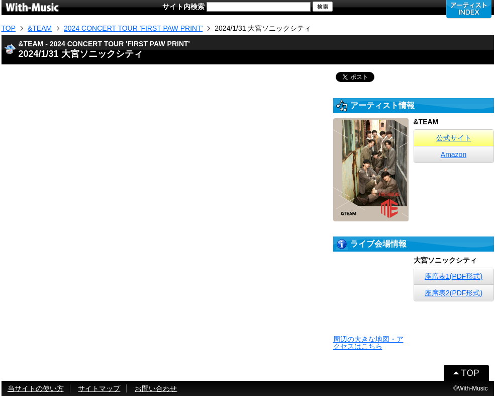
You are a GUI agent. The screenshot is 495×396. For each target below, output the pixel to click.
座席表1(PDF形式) (453, 276)
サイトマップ (99, 388)
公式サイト (453, 138)
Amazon (453, 154)
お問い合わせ (156, 388)
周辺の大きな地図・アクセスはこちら (368, 342)
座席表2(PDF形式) (453, 293)
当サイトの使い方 (36, 388)
